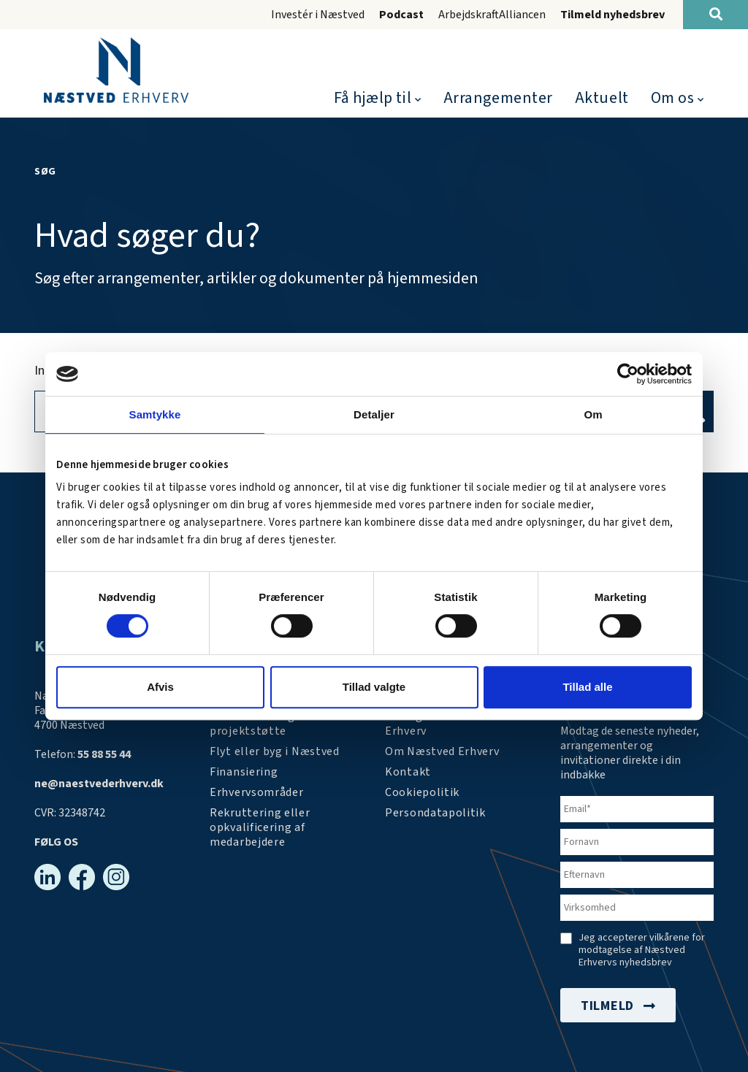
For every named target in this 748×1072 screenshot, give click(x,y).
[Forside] (116, 70)
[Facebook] (82, 877)
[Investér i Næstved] (275, 751)
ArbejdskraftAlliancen (492, 15)
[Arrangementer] (461, 723)
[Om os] (442, 751)
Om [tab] (593, 414)
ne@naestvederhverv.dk (99, 784)
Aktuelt (602, 98)
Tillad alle (587, 687)
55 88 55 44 (104, 754)
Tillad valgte (374, 687)
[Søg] (715, 14)
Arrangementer (498, 98)
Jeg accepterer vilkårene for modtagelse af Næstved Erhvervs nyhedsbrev (642, 950)
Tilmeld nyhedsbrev (612, 15)
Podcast (401, 15)
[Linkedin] (47, 877)
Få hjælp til (373, 98)
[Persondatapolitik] (422, 792)
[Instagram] (116, 877)
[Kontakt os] (408, 772)
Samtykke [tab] (155, 414)
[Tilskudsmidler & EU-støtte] (286, 723)
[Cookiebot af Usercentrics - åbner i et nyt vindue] (628, 374)
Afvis (160, 687)
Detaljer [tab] (374, 414)
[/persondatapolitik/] (435, 812)
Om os (673, 98)
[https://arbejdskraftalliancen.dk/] (286, 827)
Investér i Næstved (318, 15)
